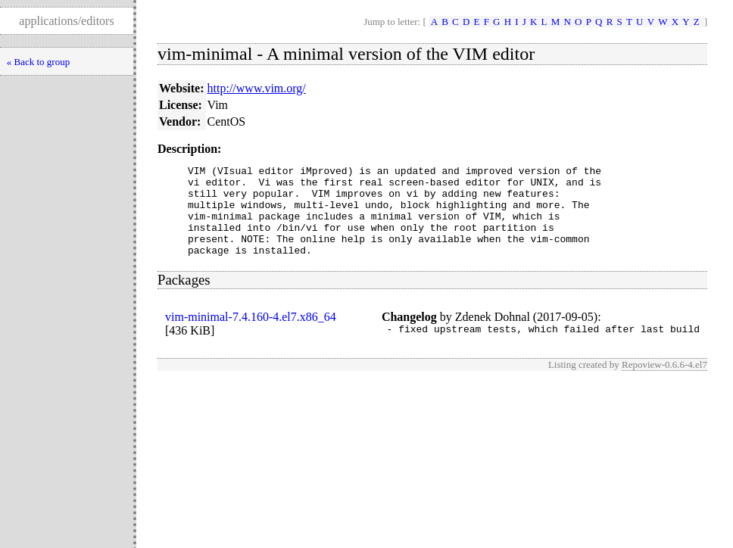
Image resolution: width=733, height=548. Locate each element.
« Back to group (38, 61)
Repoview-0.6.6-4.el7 (664, 385)
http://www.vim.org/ (256, 88)
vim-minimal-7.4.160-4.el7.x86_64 (250, 334)
